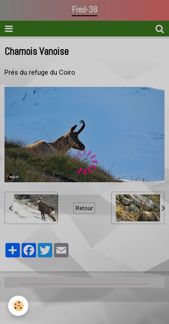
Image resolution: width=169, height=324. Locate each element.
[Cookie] (18, 306)
